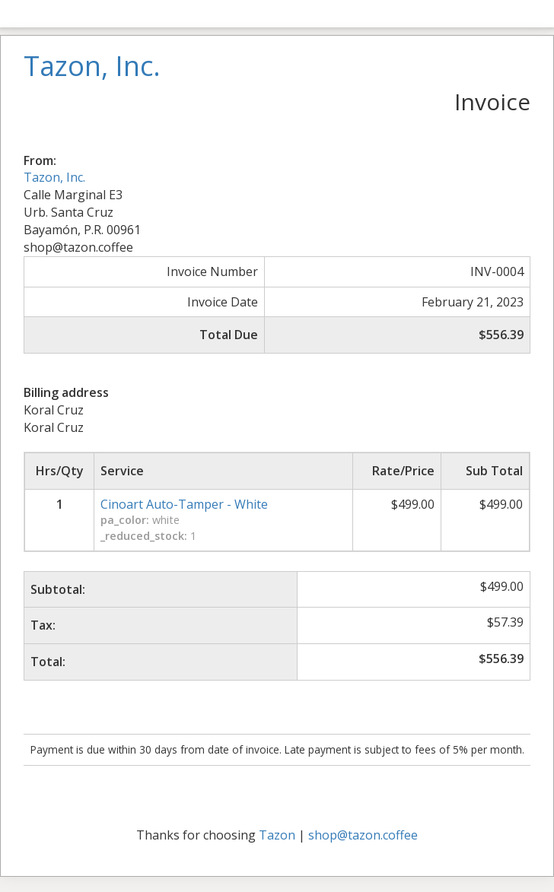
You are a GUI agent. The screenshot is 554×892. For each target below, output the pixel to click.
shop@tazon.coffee (363, 835)
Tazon (277, 835)
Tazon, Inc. (54, 177)
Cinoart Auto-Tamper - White (184, 504)
